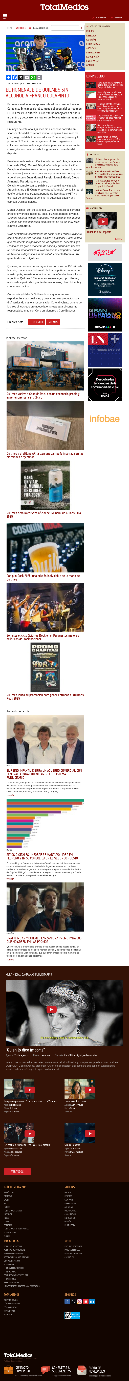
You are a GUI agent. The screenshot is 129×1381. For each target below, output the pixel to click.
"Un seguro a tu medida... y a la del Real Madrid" (27, 1144)
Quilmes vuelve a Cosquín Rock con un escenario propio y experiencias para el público (43, 396)
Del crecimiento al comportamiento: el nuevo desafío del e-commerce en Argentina (104, 129)
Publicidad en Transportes (16, 1228)
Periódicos (9, 1192)
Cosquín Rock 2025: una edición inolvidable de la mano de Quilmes (43, 578)
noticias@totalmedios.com (100, 1376)
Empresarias (93, 44)
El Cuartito (37, 322)
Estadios (8, 1225)
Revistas (8, 1196)
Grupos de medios (12, 1261)
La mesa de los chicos (75, 1101)
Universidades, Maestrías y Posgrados (21, 1286)
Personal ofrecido (73, 1253)
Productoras (10, 1271)
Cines (6, 1221)
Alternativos (10, 1232)
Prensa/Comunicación (14, 1268)
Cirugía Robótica (72, 1144)
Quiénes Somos (10, 1300)
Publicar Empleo (72, 1250)
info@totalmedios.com (61, 1376)
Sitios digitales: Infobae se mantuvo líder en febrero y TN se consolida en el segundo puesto (42, 856)
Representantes (11, 1282)
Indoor (7, 1218)
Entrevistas (92, 61)
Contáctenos (9, 1311)
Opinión (90, 65)
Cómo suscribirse (12, 1303)
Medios (90, 31)
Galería (118, 239)
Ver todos (17, 1171)
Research (91, 35)
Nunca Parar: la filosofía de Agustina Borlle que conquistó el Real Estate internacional (104, 174)
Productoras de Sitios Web (16, 1275)
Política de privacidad (13, 1361)
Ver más (10, 795)
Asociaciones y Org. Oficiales (17, 1257)
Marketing (9, 1264)
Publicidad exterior (13, 1210)
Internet (8, 1214)
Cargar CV (69, 1257)
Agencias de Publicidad (14, 1250)
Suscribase (99, 17)
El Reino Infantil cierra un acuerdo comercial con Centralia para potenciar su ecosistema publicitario (44, 774)
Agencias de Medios (13, 1246)
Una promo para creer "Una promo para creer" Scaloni (30, 1101)
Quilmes (53, 322)
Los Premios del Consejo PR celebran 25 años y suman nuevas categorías (104, 118)
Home (9, 28)
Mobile (7, 1236)
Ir (81, 28)
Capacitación (92, 57)
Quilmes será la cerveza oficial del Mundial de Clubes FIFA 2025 (44, 515)
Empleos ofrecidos (73, 1246)
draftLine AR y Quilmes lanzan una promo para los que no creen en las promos (44, 940)
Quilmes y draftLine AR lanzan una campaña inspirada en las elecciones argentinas (45, 455)
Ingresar (116, 17)
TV (5, 1203)
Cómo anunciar (11, 1307)
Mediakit (8, 1314)
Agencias (91, 48)
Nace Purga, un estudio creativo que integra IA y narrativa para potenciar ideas (103, 140)
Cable (6, 1200)
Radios (7, 1207)
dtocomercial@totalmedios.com (28, 1375)
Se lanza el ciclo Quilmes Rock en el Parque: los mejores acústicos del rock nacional (43, 637)
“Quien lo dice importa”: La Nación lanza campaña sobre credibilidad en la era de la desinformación (103, 163)
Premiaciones (93, 52)
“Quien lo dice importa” (99, 232)
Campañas (91, 40)
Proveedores (10, 1279)
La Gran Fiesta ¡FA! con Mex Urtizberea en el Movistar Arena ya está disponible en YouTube (103, 194)
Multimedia (69, 1225)
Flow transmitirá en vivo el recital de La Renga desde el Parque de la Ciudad (104, 85)
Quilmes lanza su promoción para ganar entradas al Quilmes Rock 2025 (45, 697)
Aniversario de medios (14, 1253)
